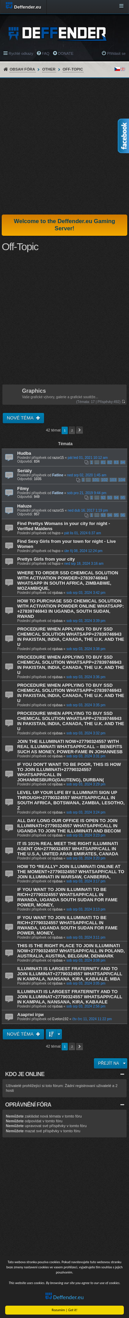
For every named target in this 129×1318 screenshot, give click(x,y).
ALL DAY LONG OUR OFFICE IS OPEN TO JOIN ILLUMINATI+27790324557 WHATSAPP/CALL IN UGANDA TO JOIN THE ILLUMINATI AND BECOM (69, 825)
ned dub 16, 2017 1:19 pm (88, 510)
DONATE (66, 53)
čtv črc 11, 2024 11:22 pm (92, 1019)
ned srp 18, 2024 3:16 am (84, 563)
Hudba (24, 453)
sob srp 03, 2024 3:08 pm (85, 960)
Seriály (24, 470)
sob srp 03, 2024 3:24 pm (85, 812)
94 (116, 498)
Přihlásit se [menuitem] (116, 53)
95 (123, 498)
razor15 (58, 458)
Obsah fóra (22, 69)
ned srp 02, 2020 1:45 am (86, 475)
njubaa (57, 593)
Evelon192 (60, 1019)
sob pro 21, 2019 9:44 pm (86, 493)
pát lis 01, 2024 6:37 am (82, 533)
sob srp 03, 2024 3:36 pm (85, 677)
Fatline (57, 475)
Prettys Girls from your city (46, 559)
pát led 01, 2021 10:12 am (88, 458)
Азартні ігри (30, 1014)
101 (96, 480)
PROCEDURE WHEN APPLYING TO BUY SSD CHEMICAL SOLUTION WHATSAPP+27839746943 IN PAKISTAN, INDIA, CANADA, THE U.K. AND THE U (70, 636)
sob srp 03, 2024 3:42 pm (85, 593)
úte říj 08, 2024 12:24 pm (83, 551)
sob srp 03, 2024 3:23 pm (85, 835)
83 (116, 462)
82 (110, 462)
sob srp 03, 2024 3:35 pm (85, 705)
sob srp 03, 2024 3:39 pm (85, 621)
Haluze (24, 506)
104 (122, 480)
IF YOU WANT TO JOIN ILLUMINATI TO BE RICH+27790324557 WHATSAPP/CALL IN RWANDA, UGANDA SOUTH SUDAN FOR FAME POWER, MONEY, (67, 897)
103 (113, 480)
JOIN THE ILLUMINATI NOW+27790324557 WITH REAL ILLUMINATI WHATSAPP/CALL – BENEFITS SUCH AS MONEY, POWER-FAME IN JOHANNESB (70, 746)
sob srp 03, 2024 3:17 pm (85, 881)
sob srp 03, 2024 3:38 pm (85, 649)
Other (49, 69)
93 (110, 498)
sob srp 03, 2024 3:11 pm (85, 937)
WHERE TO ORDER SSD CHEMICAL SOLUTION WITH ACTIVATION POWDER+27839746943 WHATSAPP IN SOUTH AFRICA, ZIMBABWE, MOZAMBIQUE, (67, 580)
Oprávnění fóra (28, 1105)
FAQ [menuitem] (46, 53)
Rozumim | (64, 1310)
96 (123, 515)
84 (123, 462)
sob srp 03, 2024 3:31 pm (85, 756)
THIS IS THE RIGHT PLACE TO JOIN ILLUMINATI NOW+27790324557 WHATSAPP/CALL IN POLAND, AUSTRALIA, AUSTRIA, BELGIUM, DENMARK (71, 951)
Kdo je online (24, 1074)
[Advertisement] (64, 146)
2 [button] (72, 430)
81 (103, 462)
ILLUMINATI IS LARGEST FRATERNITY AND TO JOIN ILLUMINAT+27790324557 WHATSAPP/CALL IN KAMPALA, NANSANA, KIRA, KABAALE (69, 996)
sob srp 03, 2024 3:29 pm (85, 784)
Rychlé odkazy (21, 53)
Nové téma (20, 417)
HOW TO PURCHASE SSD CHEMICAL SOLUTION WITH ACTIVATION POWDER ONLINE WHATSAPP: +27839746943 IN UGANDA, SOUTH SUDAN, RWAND (70, 608)
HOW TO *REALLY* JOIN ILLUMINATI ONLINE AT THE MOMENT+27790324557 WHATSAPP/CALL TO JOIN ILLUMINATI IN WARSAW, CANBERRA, (70, 871)
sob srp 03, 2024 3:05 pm (85, 983)
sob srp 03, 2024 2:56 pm (85, 1006)
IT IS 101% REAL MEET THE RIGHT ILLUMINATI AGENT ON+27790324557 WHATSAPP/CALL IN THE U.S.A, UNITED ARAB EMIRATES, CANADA (67, 848)
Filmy (23, 488)
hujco (56, 533)
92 (103, 498)
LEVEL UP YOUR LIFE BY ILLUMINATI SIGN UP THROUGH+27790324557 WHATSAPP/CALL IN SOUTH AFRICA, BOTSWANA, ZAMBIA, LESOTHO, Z (71, 800)
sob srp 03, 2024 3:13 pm (85, 909)
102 (104, 480)
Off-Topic (73, 69)
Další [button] (79, 430)
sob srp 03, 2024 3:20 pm (85, 858)
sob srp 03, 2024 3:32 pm (85, 733)
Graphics (34, 391)
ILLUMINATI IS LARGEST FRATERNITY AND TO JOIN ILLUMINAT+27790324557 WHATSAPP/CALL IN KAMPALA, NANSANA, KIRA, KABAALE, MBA (69, 973)
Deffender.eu (64, 1297)
